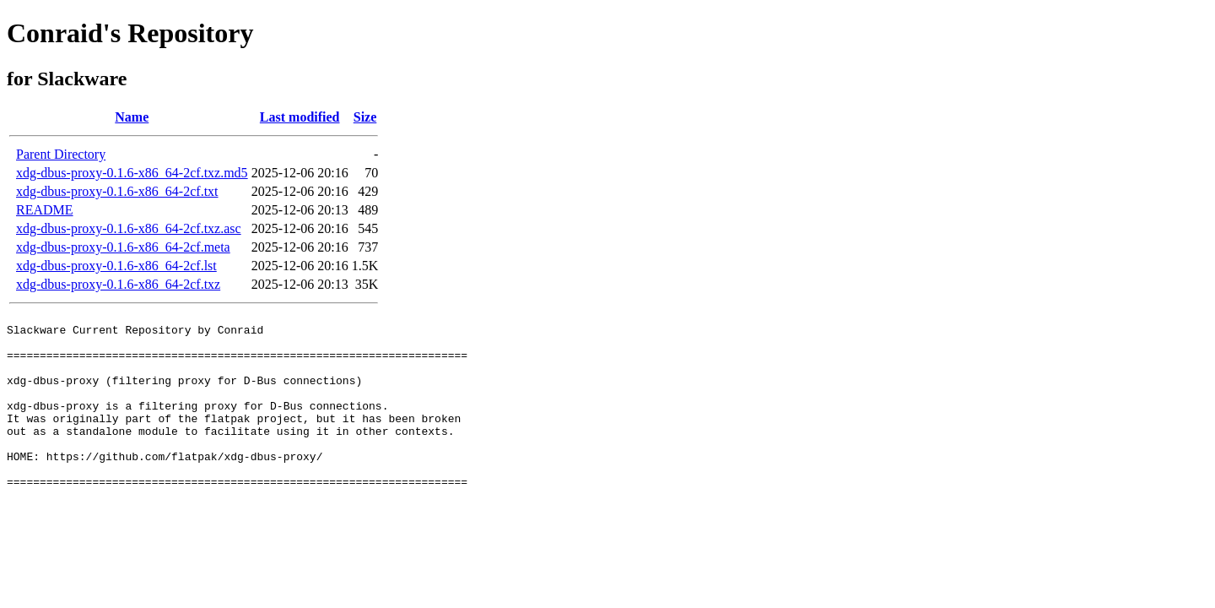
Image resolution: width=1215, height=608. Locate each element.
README (44, 210)
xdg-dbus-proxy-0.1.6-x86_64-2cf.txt (117, 191)
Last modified (300, 117)
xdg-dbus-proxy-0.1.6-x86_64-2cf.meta (123, 247)
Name (131, 117)
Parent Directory (60, 154)
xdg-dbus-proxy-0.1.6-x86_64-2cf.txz (118, 284)
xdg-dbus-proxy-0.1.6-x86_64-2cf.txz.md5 (132, 173)
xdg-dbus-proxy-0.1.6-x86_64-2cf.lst (116, 265)
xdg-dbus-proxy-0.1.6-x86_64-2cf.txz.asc (128, 228)
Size (365, 117)
